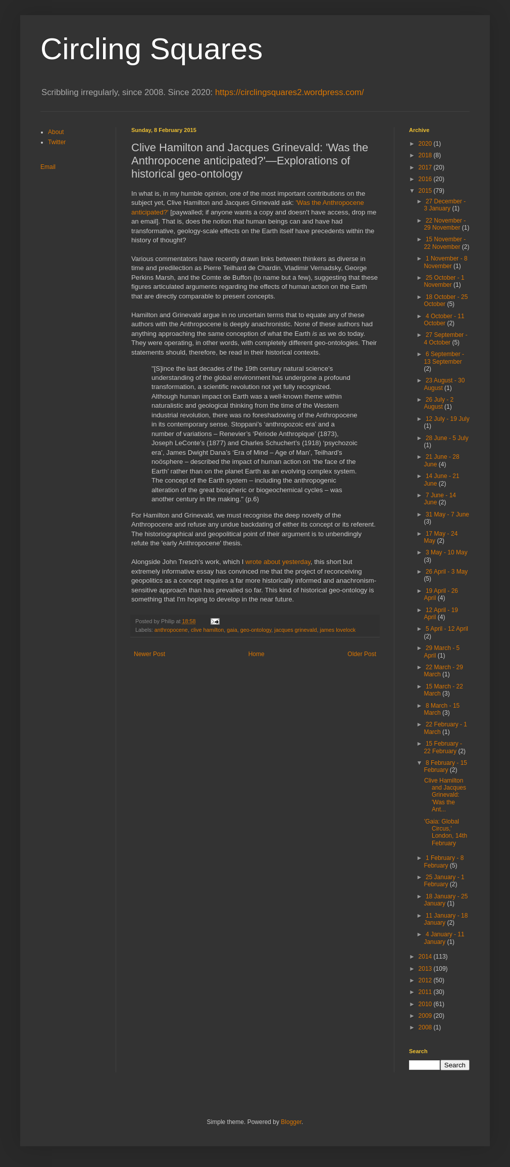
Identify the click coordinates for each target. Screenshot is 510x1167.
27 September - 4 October (445, 338)
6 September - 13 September (444, 358)
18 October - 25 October (446, 300)
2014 (426, 956)
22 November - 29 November (445, 224)
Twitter (57, 142)
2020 (426, 143)
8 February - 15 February (445, 766)
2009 (426, 1015)
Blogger (291, 1122)
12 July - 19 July (448, 418)
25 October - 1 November (444, 281)
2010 (426, 1004)
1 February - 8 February (444, 861)
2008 (426, 1027)
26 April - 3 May (447, 571)
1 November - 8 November (445, 262)
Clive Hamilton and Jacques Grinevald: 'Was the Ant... (445, 795)
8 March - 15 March (442, 709)
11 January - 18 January (446, 919)
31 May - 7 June (447, 514)
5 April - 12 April (447, 628)
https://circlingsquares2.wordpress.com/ (289, 92)
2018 (426, 155)
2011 (426, 992)
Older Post (361, 654)
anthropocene (171, 630)
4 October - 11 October (444, 320)
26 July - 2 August (438, 403)
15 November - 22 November (445, 243)
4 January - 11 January (444, 938)
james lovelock (337, 630)
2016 (426, 179)
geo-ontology (256, 630)
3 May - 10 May (447, 552)
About (56, 132)
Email (48, 166)
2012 (426, 980)
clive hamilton (207, 630)
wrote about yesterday (278, 562)
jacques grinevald (295, 630)
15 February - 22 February (443, 747)
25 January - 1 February (444, 881)
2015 (426, 190)
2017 (426, 167)
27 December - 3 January (445, 205)
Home (256, 654)
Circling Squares (151, 49)
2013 (426, 968)
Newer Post (149, 654)
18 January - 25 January (446, 900)
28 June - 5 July (447, 438)
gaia (232, 630)
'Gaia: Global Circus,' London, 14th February (445, 832)
